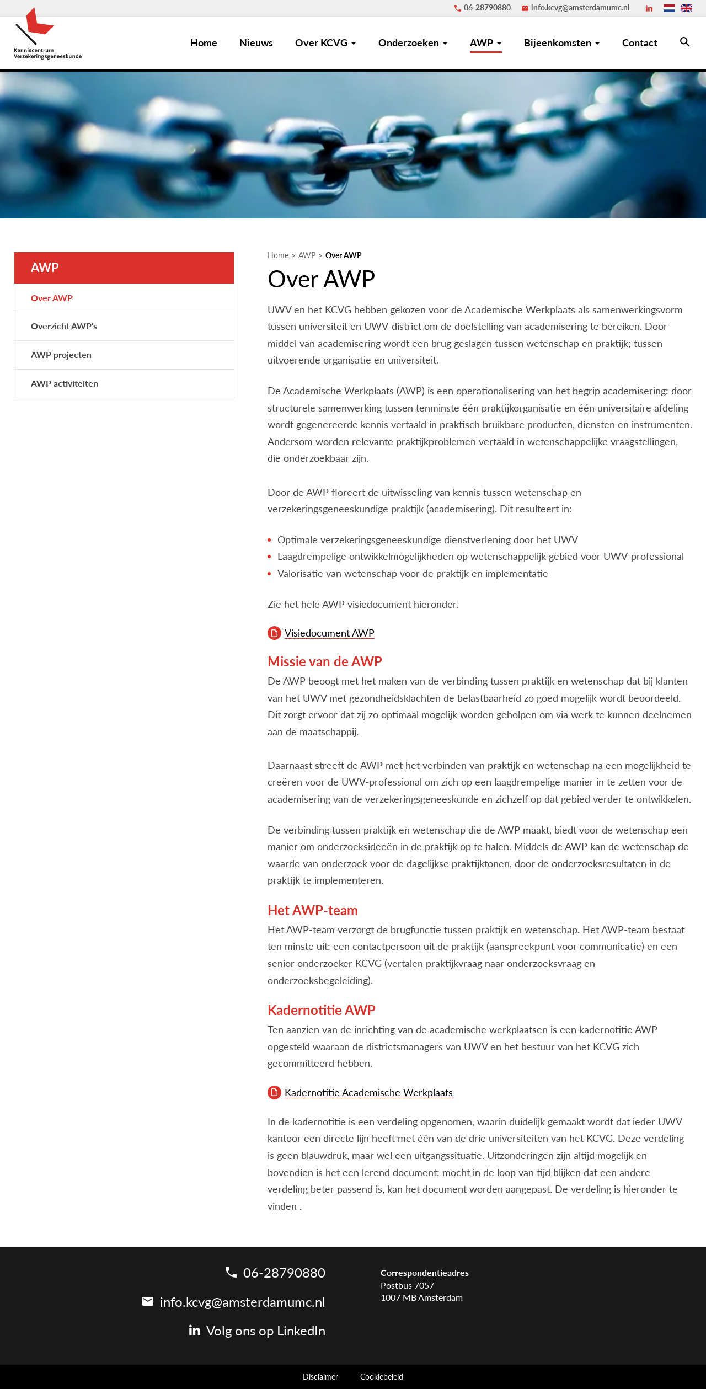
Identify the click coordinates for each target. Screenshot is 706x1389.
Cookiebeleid (381, 1376)
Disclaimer (320, 1376)
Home (278, 255)
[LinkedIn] (649, 8)
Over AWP (343, 255)
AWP (306, 255)
